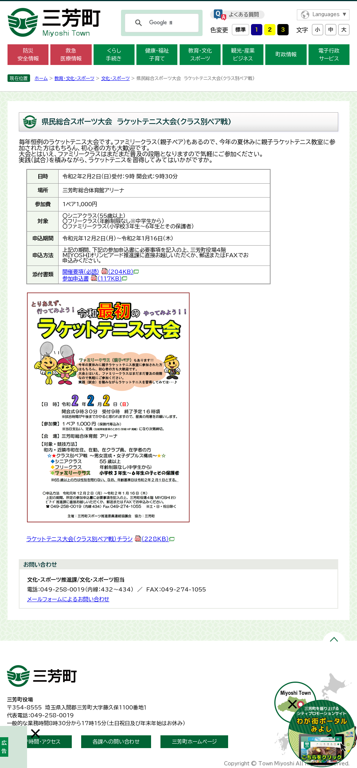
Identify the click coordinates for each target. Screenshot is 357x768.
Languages (326, 14)
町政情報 (285, 54)
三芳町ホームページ (194, 741)
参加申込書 (94, 278)
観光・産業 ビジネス (243, 54)
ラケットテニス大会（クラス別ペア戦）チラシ (100, 539)
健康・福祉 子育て (157, 54)
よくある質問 (244, 14)
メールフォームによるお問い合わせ (68, 599)
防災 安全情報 (28, 54)
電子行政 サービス (328, 54)
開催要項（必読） (100, 272)
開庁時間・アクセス (39, 741)
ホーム (41, 78)
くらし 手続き (114, 54)
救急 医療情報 (71, 54)
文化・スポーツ (115, 78)
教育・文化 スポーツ (200, 54)
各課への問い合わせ (116, 741)
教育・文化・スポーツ (74, 78)
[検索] (160, 22)
